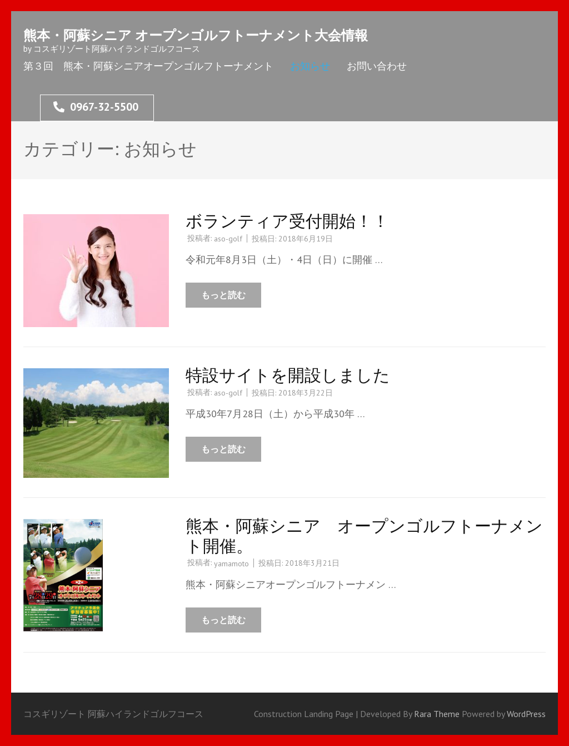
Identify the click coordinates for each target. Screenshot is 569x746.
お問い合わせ (377, 66)
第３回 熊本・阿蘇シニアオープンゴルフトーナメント (148, 66)
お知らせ (310, 66)
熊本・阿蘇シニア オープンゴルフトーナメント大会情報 (195, 35)
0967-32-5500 (95, 107)
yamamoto (231, 564)
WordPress (526, 713)
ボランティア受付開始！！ (287, 220)
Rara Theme (438, 713)
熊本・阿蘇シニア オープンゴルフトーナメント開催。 (364, 535)
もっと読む (223, 294)
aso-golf (228, 239)
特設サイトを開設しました (288, 375)
